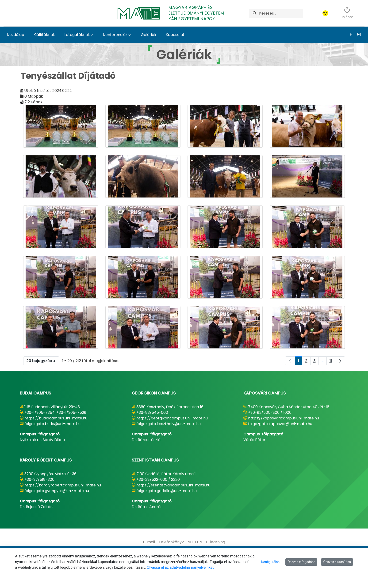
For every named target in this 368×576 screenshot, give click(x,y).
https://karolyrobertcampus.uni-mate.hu (62, 485)
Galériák (148, 34)
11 (332, 361)
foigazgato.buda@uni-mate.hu (52, 423)
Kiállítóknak (44, 34)
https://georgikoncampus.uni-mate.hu (172, 418)
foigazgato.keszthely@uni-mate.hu (168, 423)
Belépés (347, 13)
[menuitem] (149, 542)
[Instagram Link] (357, 34)
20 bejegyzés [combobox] (42, 360)
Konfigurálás (270, 562)
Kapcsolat (175, 34)
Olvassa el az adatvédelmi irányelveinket (180, 567)
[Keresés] (281, 13)
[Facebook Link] (349, 34)
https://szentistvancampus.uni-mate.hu (173, 485)
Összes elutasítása (337, 562)
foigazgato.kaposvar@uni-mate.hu (280, 423)
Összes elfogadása (301, 562)
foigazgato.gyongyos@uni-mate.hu (56, 490)
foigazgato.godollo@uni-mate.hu (166, 490)
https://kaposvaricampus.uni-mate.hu (283, 418)
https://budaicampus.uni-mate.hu (55, 418)
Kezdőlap (15, 34)
